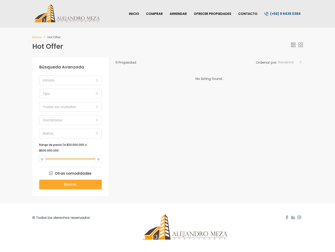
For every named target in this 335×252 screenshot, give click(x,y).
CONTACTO (247, 13)
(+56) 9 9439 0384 (282, 13)
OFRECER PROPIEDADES (212, 13)
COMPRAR (154, 13)
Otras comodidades (70, 173)
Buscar (70, 184)
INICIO (134, 13)
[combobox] (290, 62)
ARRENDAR (178, 13)
